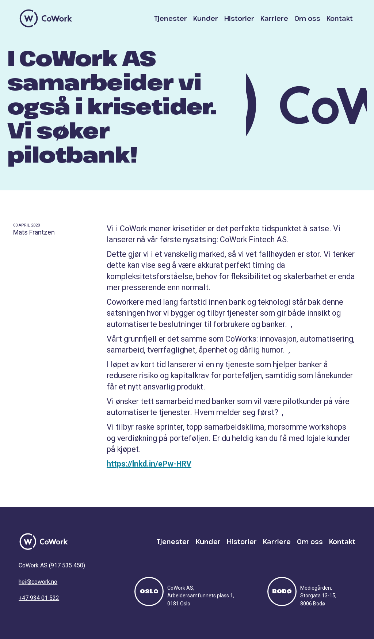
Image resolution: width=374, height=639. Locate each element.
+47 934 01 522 (39, 597)
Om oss (307, 18)
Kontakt (340, 18)
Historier (239, 18)
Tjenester (170, 18)
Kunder (205, 18)
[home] (46, 18)
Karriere (274, 18)
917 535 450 (67, 565)
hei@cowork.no (38, 581)
